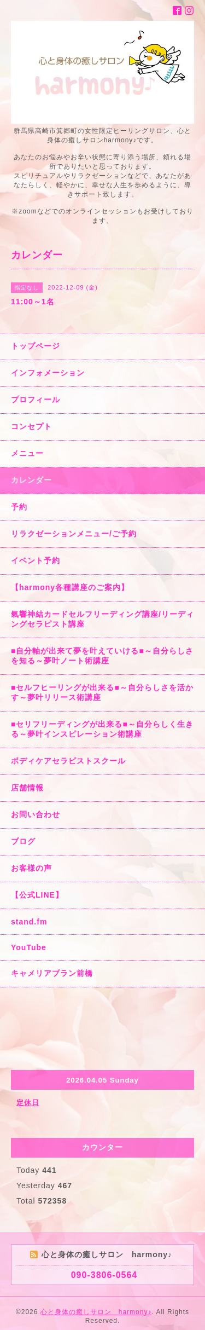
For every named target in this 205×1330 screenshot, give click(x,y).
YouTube (28, 947)
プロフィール (35, 399)
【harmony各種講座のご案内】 (70, 587)
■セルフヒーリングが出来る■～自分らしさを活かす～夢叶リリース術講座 (102, 692)
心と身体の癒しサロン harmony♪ (96, 1312)
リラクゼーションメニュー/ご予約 (74, 533)
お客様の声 (31, 868)
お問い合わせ (35, 814)
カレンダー (31, 480)
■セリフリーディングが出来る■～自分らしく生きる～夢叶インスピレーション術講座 (102, 729)
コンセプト (31, 426)
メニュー (27, 453)
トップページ (35, 346)
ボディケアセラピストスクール (68, 760)
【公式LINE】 (37, 894)
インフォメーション (48, 372)
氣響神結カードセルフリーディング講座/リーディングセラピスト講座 (102, 619)
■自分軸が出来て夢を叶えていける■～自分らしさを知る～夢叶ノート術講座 (102, 655)
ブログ (23, 841)
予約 (19, 506)
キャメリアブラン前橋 (52, 973)
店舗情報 (27, 787)
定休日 (27, 1102)
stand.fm (29, 921)
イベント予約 (35, 560)
